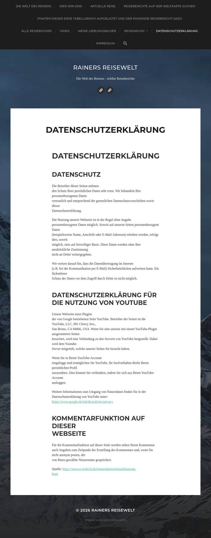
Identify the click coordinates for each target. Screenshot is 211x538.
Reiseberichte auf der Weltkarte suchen (159, 6)
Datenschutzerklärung (177, 31)
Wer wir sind (70, 6)
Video (65, 31)
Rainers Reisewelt (105, 67)
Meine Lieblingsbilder (97, 31)
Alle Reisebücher (36, 31)
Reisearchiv (134, 31)
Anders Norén (114, 520)
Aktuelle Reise (103, 6)
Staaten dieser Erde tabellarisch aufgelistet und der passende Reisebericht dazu (109, 18)
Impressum (105, 43)
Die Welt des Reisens (33, 6)
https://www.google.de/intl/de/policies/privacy (82, 401)
